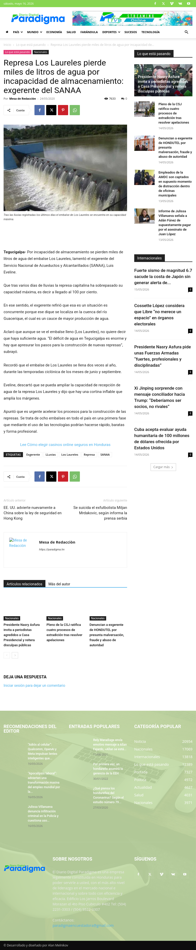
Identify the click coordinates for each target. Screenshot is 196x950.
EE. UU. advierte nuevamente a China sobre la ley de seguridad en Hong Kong (33, 513)
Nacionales (40, 52)
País (18, 32)
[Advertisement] (65, 235)
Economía (54, 32)
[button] (186, 32)
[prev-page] (7, 655)
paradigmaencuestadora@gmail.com (83, 925)
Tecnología (150, 32)
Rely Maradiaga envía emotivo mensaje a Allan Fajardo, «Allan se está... (110, 744)
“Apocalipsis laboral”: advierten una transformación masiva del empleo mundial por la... (44, 783)
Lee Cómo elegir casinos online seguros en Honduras (65, 444)
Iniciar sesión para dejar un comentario (34, 685)
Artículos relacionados (24, 584)
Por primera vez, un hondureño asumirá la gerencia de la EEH (108, 768)
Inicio (7, 45)
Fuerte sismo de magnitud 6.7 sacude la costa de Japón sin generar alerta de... (163, 276)
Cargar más (163, 467)
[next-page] (15, 655)
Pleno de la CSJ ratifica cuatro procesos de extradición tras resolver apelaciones (173, 113)
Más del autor (59, 584)
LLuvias (51, 454)
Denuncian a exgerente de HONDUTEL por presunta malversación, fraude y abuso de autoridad (107, 635)
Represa (89, 454)
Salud (71, 32)
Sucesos (131, 32)
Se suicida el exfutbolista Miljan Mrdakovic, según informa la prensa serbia (100, 513)
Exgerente (33, 454)
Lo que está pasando (31, 45)
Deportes (111, 32)
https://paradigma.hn (52, 549)
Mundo (34, 32)
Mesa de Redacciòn (22, 98)
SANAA (104, 454)
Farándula (89, 32)
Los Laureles (69, 454)
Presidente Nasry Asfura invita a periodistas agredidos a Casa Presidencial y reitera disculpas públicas (22, 635)
